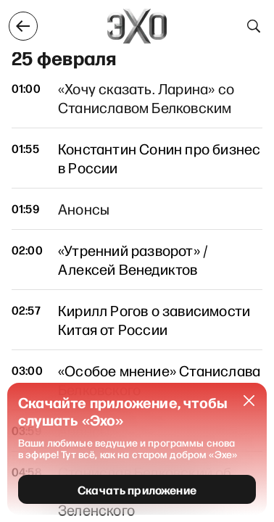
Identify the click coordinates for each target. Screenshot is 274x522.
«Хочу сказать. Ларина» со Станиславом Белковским (146, 98)
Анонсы (83, 208)
